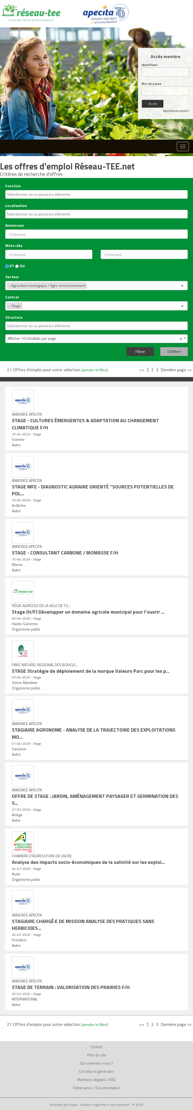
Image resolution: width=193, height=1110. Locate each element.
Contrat (12, 297)
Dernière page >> (176, 369)
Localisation (16, 205)
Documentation (107, 1088)
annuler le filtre (94, 370)
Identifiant (150, 65)
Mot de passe (151, 84)
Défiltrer (174, 351)
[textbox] (97, 194)
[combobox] (96, 194)
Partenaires (82, 1088)
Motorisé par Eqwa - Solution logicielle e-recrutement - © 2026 (96, 1104)
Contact (96, 1046)
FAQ (112, 1079)
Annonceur (14, 225)
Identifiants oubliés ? (176, 111)
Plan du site (96, 1055)
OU (20, 266)
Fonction (13, 186)
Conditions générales (96, 1071)
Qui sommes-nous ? (96, 1063)
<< (141, 369)
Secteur (12, 277)
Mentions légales (91, 1079)
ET (9, 266)
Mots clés (13, 245)
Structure (14, 317)
